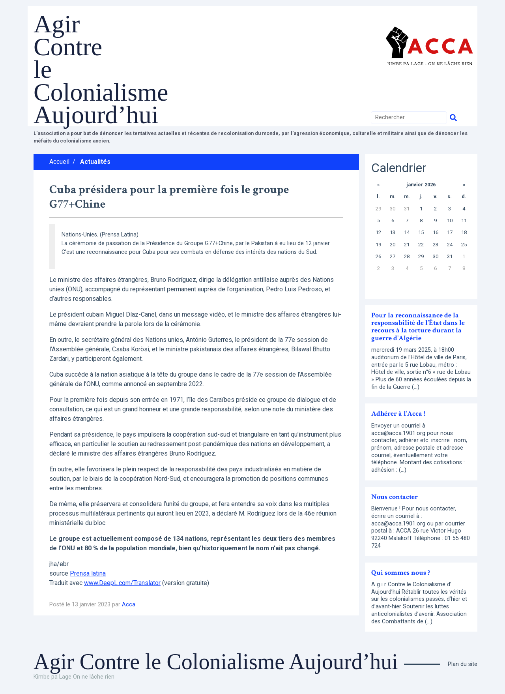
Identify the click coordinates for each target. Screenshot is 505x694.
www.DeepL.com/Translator (122, 583)
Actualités (95, 161)
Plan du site (462, 664)
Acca (128, 604)
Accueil (59, 161)
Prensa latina (88, 573)
